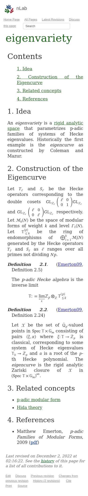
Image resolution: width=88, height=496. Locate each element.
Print (8, 486)
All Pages (30, 19)
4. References (32, 98)
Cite (68, 481)
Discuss (20, 476)
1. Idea (24, 68)
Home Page (12, 19)
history (47, 461)
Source (22, 486)
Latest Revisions (53, 19)
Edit (8, 476)
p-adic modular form (38, 399)
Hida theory (29, 407)
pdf (34, 442)
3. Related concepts (39, 90)
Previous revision (42, 476)
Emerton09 (70, 264)
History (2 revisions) (46, 481)
